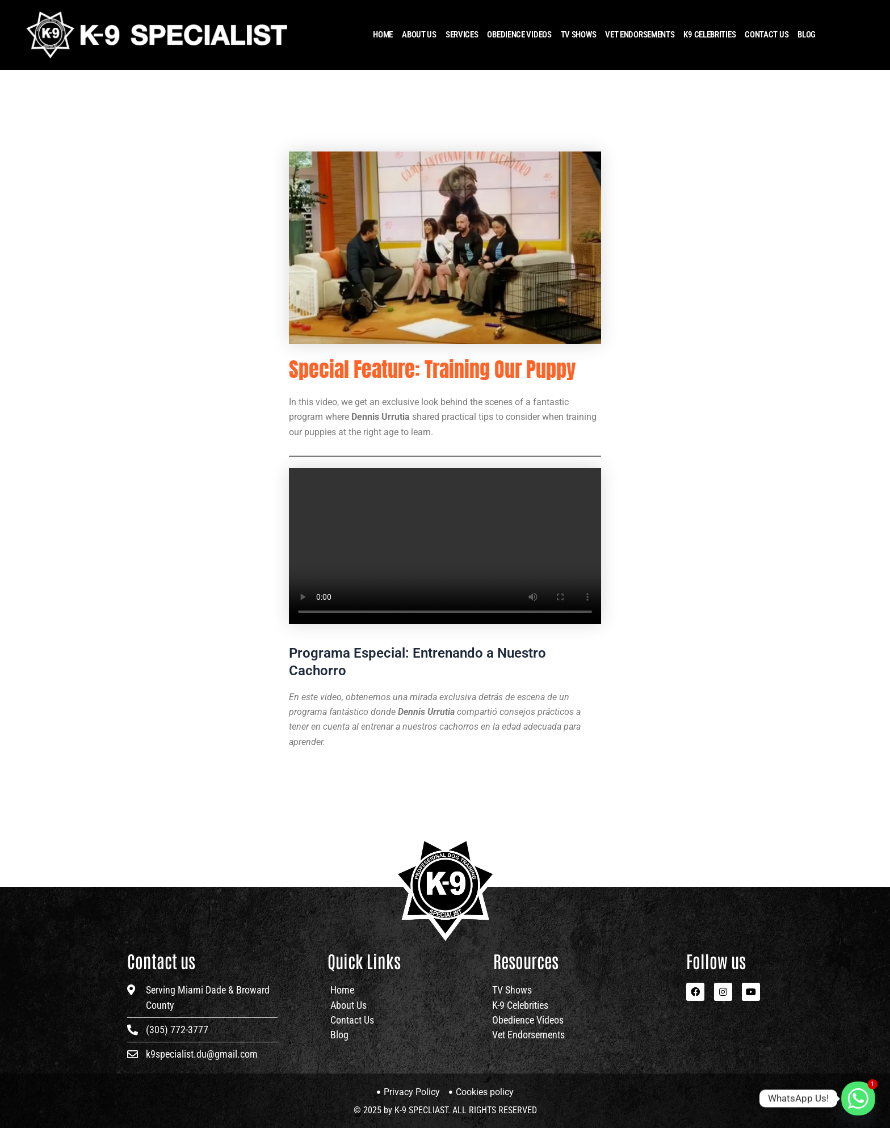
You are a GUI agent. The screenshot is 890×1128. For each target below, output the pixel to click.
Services (462, 35)
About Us (419, 35)
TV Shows (579, 35)
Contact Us (766, 35)
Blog (806, 35)
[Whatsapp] (858, 1098)
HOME (383, 35)
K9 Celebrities (709, 35)
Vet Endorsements (639, 35)
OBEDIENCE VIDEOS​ (519, 35)
